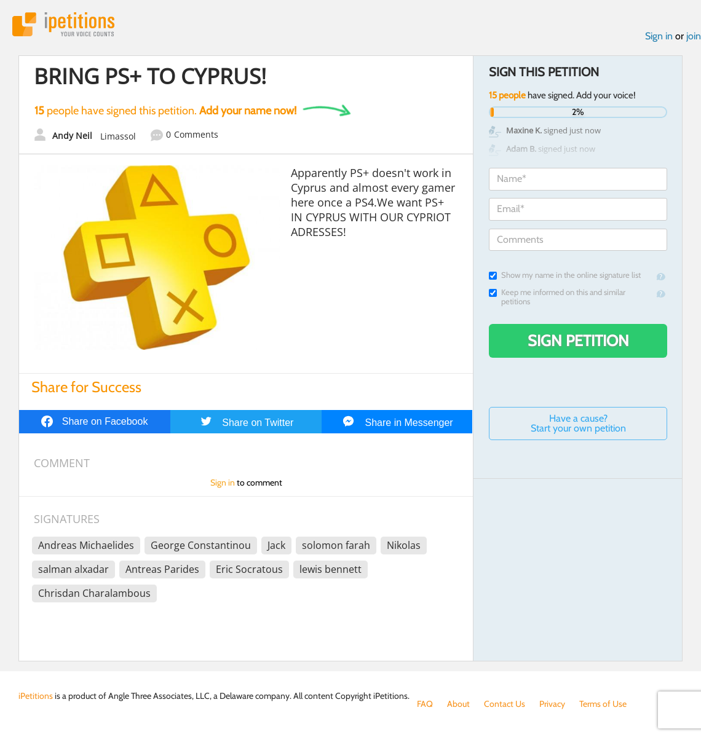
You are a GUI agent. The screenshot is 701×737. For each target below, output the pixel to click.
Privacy (552, 703)
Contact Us (504, 703)
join (693, 36)
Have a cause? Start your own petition (578, 423)
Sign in (659, 36)
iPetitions (63, 24)
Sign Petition (578, 340)
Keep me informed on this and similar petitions (557, 297)
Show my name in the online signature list (565, 275)
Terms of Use (603, 703)
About (458, 703)
